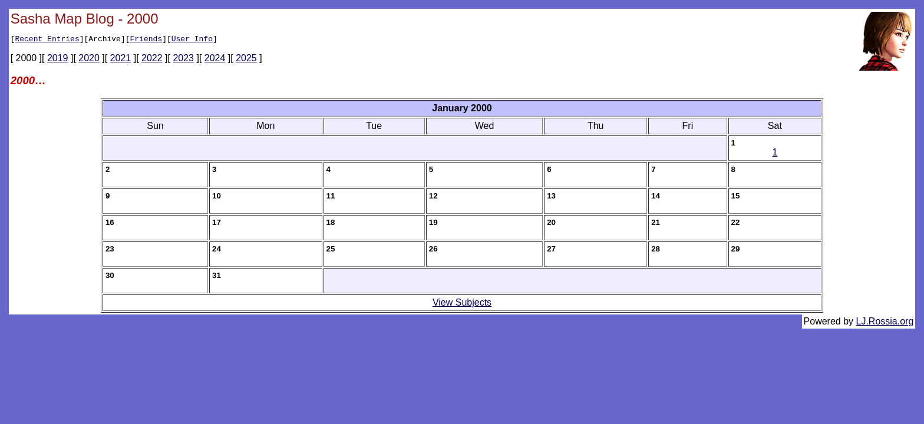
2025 (246, 60)
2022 (152, 60)
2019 (57, 60)
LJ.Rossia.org (885, 323)
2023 (183, 60)
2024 (215, 60)
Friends (146, 40)
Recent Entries (47, 40)
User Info (192, 40)
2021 (120, 60)
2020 (89, 60)
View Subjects (462, 304)
